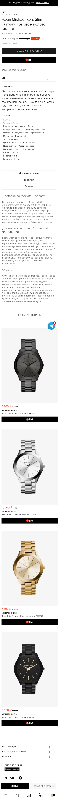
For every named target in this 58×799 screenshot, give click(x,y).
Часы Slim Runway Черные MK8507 (19, 413)
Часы (8, 120)
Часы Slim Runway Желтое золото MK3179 (23, 616)
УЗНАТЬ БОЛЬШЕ (42, 3)
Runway (16, 123)
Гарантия (29, 179)
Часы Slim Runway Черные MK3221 (19, 717)
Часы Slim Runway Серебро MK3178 (19, 515)
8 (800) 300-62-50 (13, 765)
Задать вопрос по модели (14, 70)
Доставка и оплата (29, 173)
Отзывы (29, 186)
